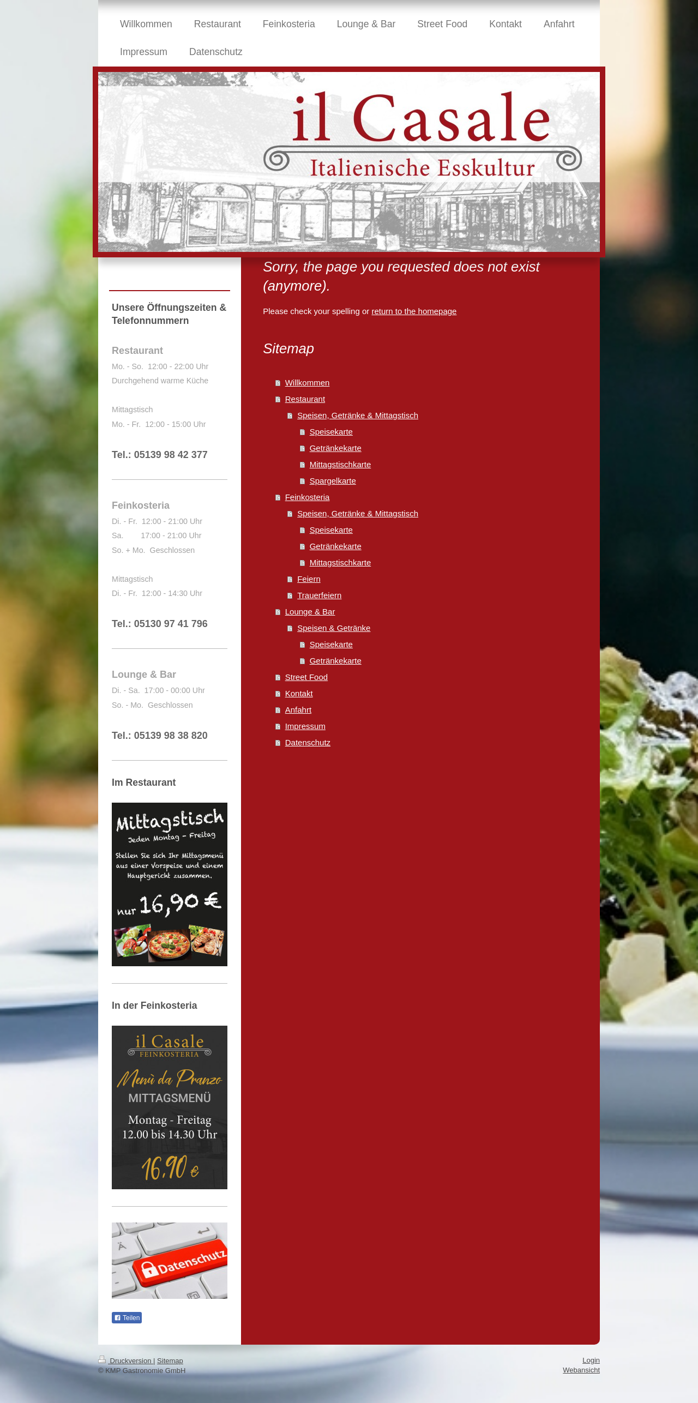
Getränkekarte (336, 448)
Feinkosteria (307, 497)
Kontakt (299, 693)
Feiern (309, 578)
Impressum (305, 726)
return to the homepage (413, 311)
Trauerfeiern (319, 595)
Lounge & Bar (310, 611)
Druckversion (125, 1361)
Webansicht (581, 1370)
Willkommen (307, 382)
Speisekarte (331, 431)
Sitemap (170, 1361)
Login (591, 1360)
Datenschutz (307, 742)
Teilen (127, 1318)
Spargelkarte (333, 480)
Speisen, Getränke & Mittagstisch (357, 415)
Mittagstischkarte (340, 464)
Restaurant (305, 399)
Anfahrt (298, 709)
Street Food (306, 677)
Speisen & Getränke (333, 628)
